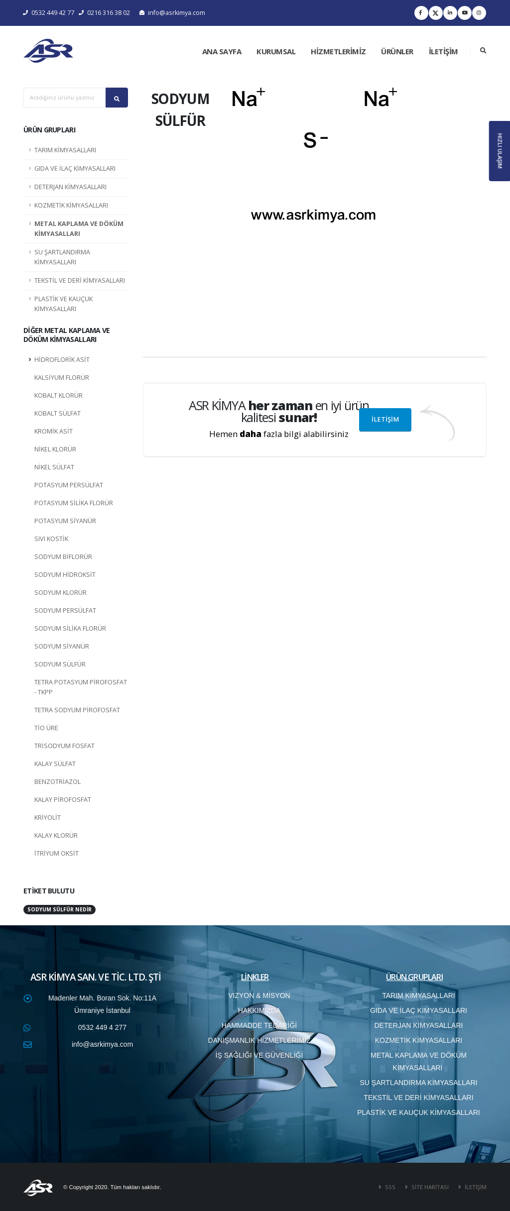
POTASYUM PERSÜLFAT (68, 485)
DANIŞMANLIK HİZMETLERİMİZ (259, 1040)
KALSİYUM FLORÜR (61, 377)
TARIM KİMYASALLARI (65, 150)
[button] (245, 212)
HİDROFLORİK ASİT (62, 359)
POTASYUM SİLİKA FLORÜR (73, 503)
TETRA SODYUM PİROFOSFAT (77, 710)
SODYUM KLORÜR (60, 592)
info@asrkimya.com (172, 12)
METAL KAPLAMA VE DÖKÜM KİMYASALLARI (79, 229)
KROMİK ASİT (53, 431)
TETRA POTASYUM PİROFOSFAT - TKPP (80, 687)
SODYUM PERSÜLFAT (65, 610)
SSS (389, 1187)
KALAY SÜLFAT (55, 764)
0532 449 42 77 (48, 12)
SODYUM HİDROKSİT (65, 574)
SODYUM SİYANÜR (61, 646)
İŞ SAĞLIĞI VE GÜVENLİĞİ (259, 1055)
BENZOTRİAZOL (57, 781)
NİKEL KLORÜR (55, 449)
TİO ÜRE (46, 728)
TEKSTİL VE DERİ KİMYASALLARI (79, 280)
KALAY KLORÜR (56, 835)
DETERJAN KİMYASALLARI (70, 187)
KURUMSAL (275, 51)
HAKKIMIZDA (259, 1010)
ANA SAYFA (222, 51)
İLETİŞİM (443, 51)
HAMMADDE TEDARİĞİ (259, 1025)
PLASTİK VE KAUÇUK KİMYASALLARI (63, 304)
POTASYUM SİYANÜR (65, 521)
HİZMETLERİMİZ (338, 51)
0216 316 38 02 (104, 12)
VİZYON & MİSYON (259, 995)
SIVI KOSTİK (51, 539)
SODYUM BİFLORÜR (63, 556)
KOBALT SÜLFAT (57, 413)
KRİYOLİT (47, 817)
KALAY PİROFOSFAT (62, 799)
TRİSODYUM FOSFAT (64, 746)
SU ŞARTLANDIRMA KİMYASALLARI (62, 257)
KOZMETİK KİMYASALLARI (71, 205)
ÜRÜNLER (397, 51)
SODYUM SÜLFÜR (60, 664)
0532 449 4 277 (102, 1027)
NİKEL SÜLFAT (54, 467)
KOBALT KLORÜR (58, 395)
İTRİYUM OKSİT (56, 853)
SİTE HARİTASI (429, 1187)
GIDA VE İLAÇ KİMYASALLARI (75, 168)
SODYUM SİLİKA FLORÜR (70, 628)
